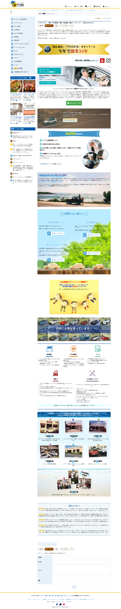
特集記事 (16, 40)
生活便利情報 (17, 61)
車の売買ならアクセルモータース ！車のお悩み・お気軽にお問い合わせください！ (23, 136)
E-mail (39, 561)
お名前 (39, 557)
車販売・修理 (55, 10)
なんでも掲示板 (18, 33)
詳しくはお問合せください (47, 82)
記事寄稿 (20, 68)
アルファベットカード (18, 162)
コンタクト (50, 25)
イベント (70, 595)
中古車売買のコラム (46, 164)
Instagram (64, 604)
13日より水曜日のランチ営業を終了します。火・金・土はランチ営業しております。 (22, 182)
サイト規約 (61, 599)
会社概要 (44, 599)
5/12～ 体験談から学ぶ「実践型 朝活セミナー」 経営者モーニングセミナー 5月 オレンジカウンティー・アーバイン (23, 151)
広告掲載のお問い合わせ (21, 72)
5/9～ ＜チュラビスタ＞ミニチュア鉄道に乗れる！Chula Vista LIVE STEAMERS (23, 145)
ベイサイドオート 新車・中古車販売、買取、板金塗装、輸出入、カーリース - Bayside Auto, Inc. (77, 10)
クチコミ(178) (63, 25)
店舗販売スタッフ (17, 132)
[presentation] (64, 580)
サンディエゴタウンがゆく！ (22, 43)
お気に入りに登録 (107, 18)
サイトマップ (91, 599)
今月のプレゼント (19, 54)
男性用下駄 (15, 173)
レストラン (41, 595)
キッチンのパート (17, 159)
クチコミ (16, 57)
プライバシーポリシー (52, 599)
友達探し (16, 37)
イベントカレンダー (19, 47)
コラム (16, 50)
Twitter (60, 604)
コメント (40, 570)
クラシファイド (18, 22)
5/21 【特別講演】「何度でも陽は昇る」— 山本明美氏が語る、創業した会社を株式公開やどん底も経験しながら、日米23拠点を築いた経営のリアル (23, 168)
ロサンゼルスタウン (60, 601)
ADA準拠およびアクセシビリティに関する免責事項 (76, 599)
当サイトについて (37, 599)
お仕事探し (17, 29)
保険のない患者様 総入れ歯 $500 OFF (22, 155)
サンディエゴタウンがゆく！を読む (47, 544)
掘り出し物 (60, 595)
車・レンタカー (49, 10)
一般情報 (40, 25)
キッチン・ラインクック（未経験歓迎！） (23, 177)
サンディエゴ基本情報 (20, 19)
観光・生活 (48, 595)
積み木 (14, 141)
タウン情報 (17, 26)
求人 (53, 595)
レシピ (16, 64)
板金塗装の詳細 (74, 103)
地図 (56, 25)
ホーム (38, 10)
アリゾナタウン (70, 601)
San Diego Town (17, 4)
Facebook (57, 604)
